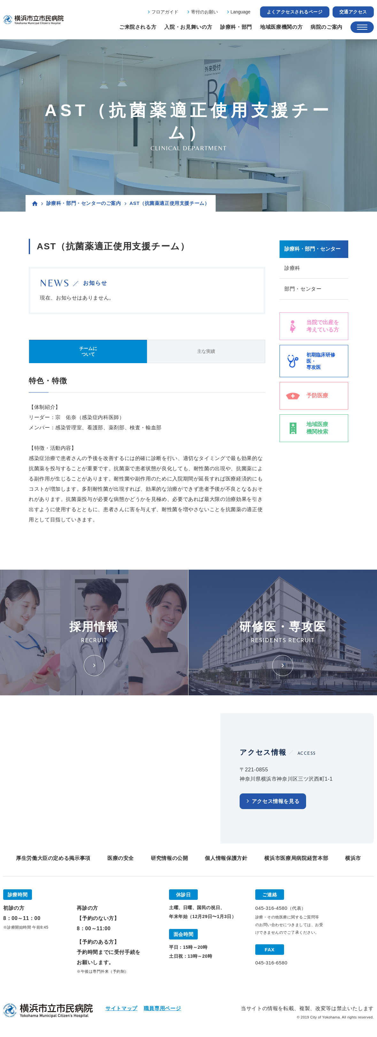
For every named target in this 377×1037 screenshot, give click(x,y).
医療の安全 (120, 858)
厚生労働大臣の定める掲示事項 (53, 858)
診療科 (292, 268)
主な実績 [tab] (206, 351)
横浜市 (353, 858)
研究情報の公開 (169, 858)
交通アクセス (353, 11)
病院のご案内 (326, 27)
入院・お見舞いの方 (188, 27)
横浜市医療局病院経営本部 (296, 858)
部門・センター (302, 289)
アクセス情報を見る (276, 801)
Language (240, 11)
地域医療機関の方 (281, 27)
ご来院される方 (137, 27)
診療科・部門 (236, 27)
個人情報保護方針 (226, 858)
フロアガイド (164, 11)
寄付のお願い (204, 11)
